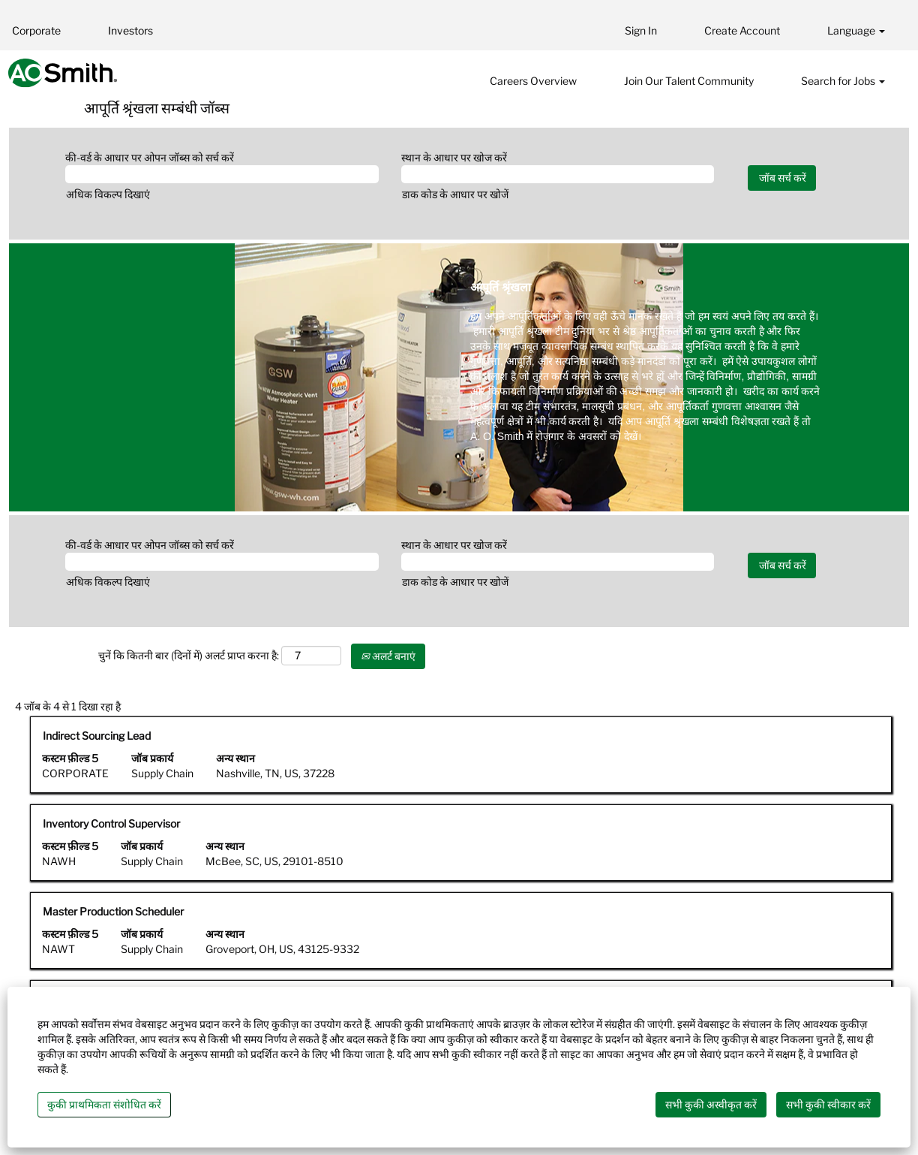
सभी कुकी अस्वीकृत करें (711, 1104)
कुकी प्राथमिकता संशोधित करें (104, 1104)
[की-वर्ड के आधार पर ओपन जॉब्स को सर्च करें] (222, 174)
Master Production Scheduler (113, 911)
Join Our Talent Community (689, 80)
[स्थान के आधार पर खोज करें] (558, 174)
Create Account (742, 30)
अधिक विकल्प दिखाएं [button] (108, 194)
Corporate (36, 30)
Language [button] (856, 30)
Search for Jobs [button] (843, 80)
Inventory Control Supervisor (111, 823)
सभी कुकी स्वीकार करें (828, 1104)
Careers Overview (533, 80)
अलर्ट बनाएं (388, 656)
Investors (130, 30)
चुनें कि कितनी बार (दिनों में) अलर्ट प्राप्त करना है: (188, 655)
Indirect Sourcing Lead (97, 735)
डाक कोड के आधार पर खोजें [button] (455, 194)
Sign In (641, 30)
